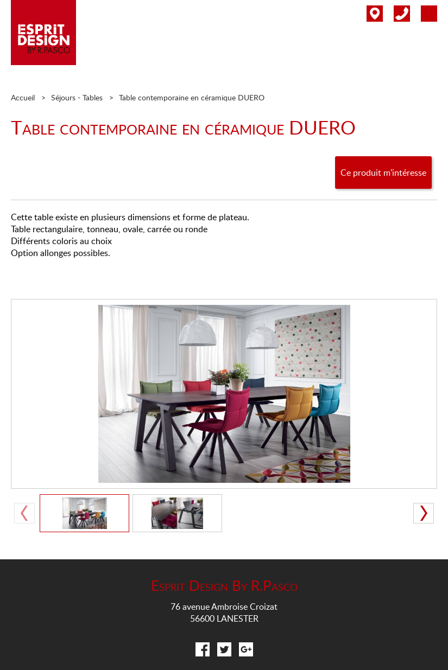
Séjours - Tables (77, 97)
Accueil (23, 97)
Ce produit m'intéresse (383, 172)
